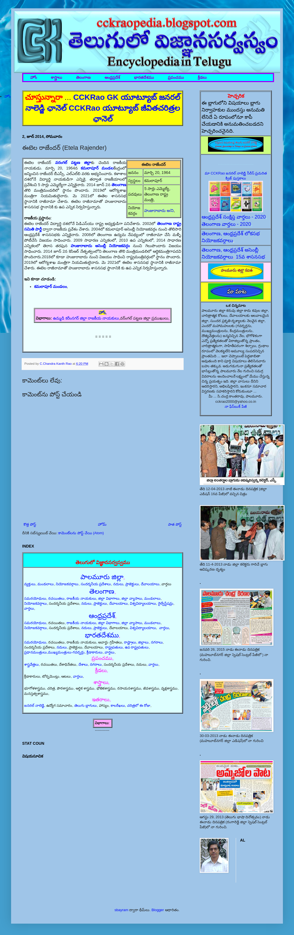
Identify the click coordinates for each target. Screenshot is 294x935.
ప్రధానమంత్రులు (35, 652)
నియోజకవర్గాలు (67, 584)
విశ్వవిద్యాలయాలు (143, 603)
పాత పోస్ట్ (175, 524)
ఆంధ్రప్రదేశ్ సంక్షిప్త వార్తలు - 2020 (234, 217)
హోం (33, 77)
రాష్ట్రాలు (130, 642)
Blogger (157, 910)
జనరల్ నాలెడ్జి (34, 705)
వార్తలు (29, 608)
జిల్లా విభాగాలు (109, 598)
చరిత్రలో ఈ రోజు (138, 705)
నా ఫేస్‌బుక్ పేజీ (236, 406)
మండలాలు (45, 584)
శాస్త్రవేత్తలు (31, 664)
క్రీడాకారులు (95, 652)
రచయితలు (56, 598)
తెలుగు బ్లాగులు (85, 705)
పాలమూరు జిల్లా (101, 577)
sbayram (121, 910)
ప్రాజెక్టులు (132, 584)
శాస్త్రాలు (56, 77)
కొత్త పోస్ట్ (30, 524)
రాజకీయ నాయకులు (81, 598)
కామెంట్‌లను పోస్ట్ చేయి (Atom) (81, 533)
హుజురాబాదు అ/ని (159, 210)
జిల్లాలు (143, 642)
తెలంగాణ (83, 77)
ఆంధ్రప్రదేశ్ (112, 77)
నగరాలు (157, 642)
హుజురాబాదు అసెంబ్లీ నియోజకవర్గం (100, 246)
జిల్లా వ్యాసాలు (131, 598)
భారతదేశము (144, 77)
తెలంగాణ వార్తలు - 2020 (226, 224)
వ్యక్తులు (30, 584)
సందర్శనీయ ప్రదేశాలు (96, 584)
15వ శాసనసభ (250, 257)
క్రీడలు (202, 77)
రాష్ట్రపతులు (114, 647)
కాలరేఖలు (118, 705)
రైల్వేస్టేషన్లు (165, 603)
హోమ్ (102, 524)
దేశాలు (83, 664)
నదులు (118, 584)
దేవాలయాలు (150, 584)
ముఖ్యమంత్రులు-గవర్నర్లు (66, 652)
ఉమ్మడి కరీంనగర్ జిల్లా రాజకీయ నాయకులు (86, 318)
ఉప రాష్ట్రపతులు (137, 647)
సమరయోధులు (35, 598)
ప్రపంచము (176, 77)
